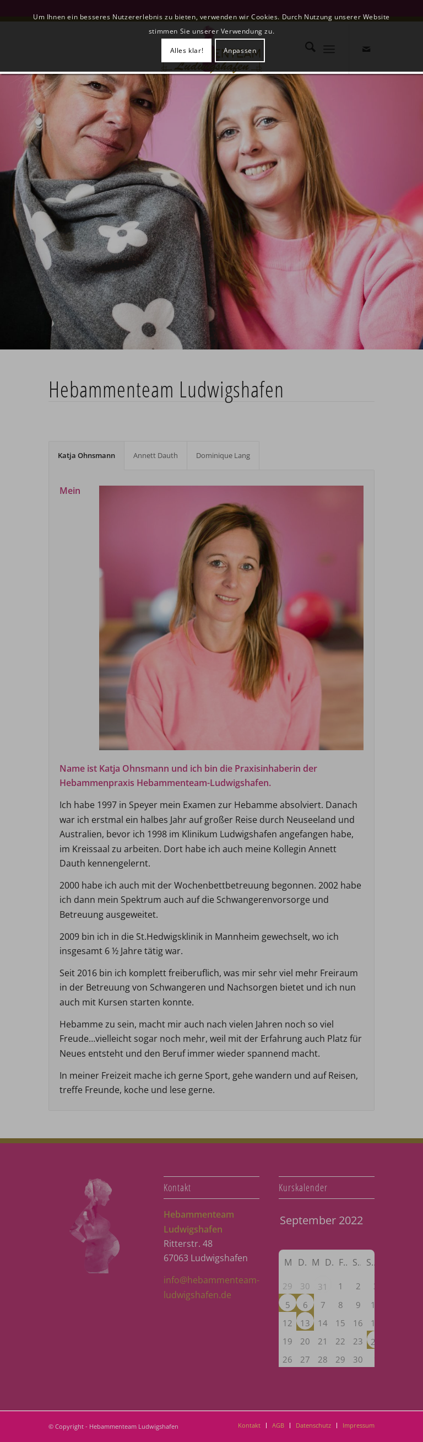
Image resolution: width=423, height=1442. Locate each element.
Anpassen (240, 50)
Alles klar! (187, 50)
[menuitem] (249, 1425)
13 (305, 1322)
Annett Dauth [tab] (155, 455)
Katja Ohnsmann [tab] (86, 455)
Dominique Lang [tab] (223, 455)
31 (323, 1286)
